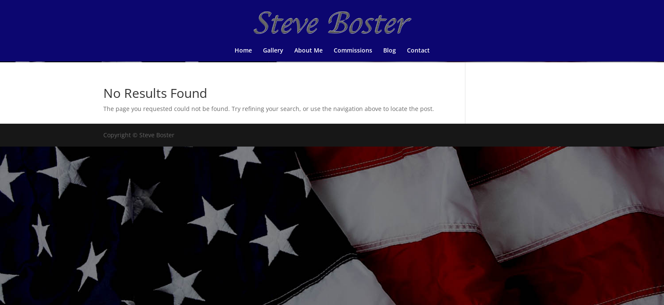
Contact (418, 50)
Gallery (273, 50)
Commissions (353, 50)
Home (243, 50)
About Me (308, 50)
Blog (389, 50)
